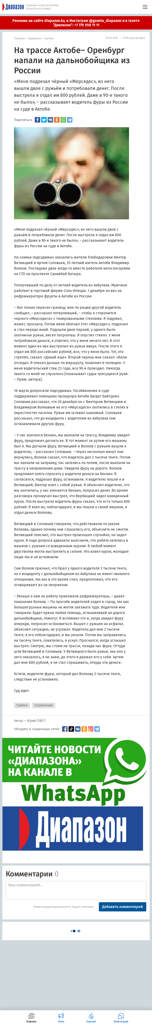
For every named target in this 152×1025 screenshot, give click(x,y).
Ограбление (43, 705)
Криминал (34, 38)
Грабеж (22, 705)
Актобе (49, 38)
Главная (19, 38)
